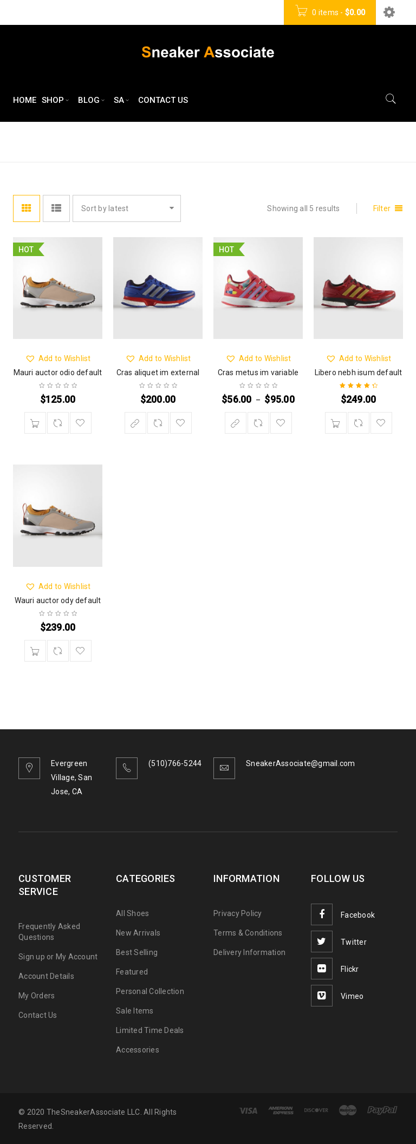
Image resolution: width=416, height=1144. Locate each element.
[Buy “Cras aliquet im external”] (135, 423)
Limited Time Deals (150, 1030)
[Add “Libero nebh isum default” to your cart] (336, 423)
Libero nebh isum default (358, 372)
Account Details (46, 976)
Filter (382, 208)
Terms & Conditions (248, 933)
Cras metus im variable (258, 372)
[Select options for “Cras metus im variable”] (235, 423)
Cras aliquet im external (158, 372)
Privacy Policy (237, 913)
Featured (132, 972)
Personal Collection (150, 991)
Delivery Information (249, 952)
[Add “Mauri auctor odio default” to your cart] (35, 423)
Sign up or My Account (58, 956)
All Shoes (132, 913)
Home (272, 141)
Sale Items (135, 1010)
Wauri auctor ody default (58, 600)
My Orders (36, 995)
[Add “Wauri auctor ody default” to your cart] (35, 651)
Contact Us (37, 1015)
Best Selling (137, 952)
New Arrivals (138, 933)
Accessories (137, 1049)
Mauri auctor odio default (58, 372)
